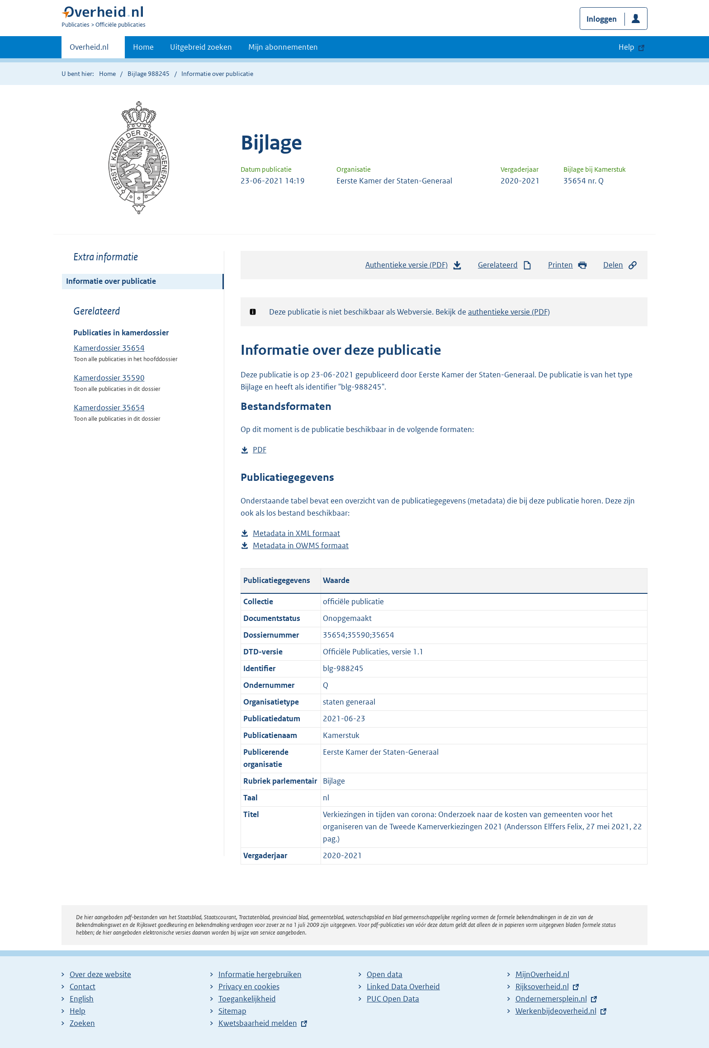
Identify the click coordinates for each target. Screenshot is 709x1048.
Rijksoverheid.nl (542, 987)
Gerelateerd (505, 265)
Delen (620, 265)
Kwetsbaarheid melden (257, 1023)
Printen (567, 265)
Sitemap (232, 1011)
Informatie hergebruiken (260, 974)
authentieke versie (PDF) (509, 312)
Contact (82, 987)
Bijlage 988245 (149, 74)
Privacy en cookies (248, 987)
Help (77, 1011)
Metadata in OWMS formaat (301, 546)
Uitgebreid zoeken (201, 47)
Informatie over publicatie (111, 281)
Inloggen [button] (601, 19)
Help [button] (626, 47)
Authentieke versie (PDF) (413, 267)
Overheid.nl (89, 49)
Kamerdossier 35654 (109, 348)
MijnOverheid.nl (542, 974)
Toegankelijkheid (247, 999)
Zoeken (82, 1023)
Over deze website (100, 974)
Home (143, 47)
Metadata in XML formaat (296, 533)
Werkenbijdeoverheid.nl (555, 1011)
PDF (259, 450)
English (82, 999)
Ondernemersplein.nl (551, 999)
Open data (384, 974)
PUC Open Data (393, 999)
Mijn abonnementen (283, 47)
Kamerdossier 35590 (109, 378)
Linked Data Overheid (403, 987)
